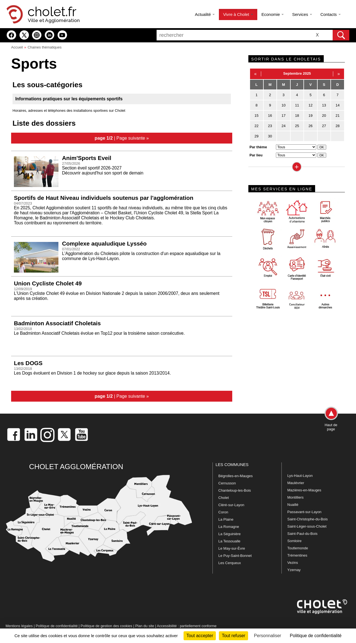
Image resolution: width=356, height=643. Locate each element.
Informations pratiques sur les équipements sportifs (69, 98)
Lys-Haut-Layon (300, 476)
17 (283, 115)
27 (324, 126)
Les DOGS (28, 363)
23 (270, 126)
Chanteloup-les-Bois (234, 490)
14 (337, 105)
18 (297, 115)
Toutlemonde (297, 548)
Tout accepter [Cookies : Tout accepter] (199, 635)
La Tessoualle (229, 541)
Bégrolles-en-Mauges (235, 476)
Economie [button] (272, 14)
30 (270, 136)
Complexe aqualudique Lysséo (104, 243)
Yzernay (294, 570)
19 (310, 115)
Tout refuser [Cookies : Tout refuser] (233, 635)
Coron (223, 512)
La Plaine (225, 519)
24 (283, 126)
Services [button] (302, 14)
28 (337, 126)
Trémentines (297, 555)
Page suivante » (133, 137)
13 (324, 105)
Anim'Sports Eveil (86, 158)
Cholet (223, 498)
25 (297, 126)
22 (256, 126)
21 (337, 115)
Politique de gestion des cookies (106, 626)
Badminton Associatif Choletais (57, 323)
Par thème (258, 147)
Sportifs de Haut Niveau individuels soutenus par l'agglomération (103, 198)
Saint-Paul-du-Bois (302, 534)
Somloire (294, 541)
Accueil (17, 47)
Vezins (292, 562)
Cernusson (227, 483)
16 (270, 115)
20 (324, 115)
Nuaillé (292, 505)
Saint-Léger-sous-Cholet (307, 526)
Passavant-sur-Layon (304, 512)
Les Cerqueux (229, 563)
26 (310, 126)
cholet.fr (52, 11)
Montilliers (295, 497)
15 (256, 115)
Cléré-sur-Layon (231, 505)
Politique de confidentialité (57, 626)
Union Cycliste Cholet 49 (48, 283)
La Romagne (228, 527)
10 (283, 105)
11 (297, 105)
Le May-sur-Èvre (231, 548)
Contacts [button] (330, 14)
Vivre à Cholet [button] (238, 14)
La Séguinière (229, 534)
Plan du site (144, 626)
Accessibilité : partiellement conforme (187, 626)
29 (256, 136)
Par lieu (256, 155)
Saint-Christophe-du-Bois (307, 519)
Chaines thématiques (44, 47)
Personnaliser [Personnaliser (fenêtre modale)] (267, 635)
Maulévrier (295, 483)
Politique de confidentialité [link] (316, 635)
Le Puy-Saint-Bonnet (235, 556)
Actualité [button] (205, 14)
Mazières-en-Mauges (304, 490)
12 (310, 105)
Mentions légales (19, 626)
